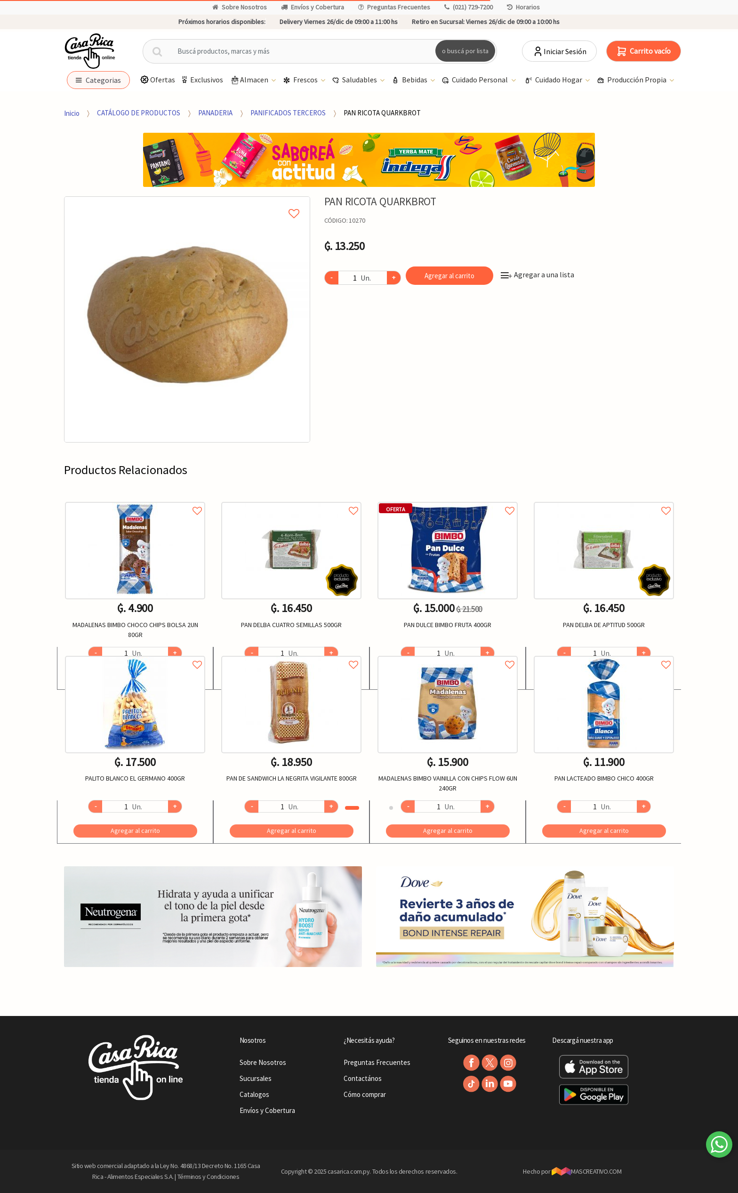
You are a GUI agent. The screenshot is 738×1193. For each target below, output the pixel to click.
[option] (187, 319)
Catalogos (254, 1094)
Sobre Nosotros (239, 7)
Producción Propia (632, 80)
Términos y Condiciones (208, 1176)
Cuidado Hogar (554, 80)
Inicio (72, 112)
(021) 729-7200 (468, 7)
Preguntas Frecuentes (394, 7)
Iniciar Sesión (559, 51)
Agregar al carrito (449, 275)
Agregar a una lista (537, 274)
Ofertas (157, 80)
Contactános (363, 1078)
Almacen (250, 80)
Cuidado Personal (475, 80)
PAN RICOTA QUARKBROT (382, 112)
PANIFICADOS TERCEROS (288, 112)
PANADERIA (215, 112)
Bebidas (410, 80)
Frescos (301, 80)
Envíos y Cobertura (312, 7)
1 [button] (352, 807)
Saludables (355, 80)
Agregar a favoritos (135, 500)
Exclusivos (201, 80)
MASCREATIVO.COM (587, 1171)
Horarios (523, 7)
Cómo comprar (365, 1094)
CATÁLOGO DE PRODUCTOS (138, 112)
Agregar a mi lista (186, 203)
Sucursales (256, 1078)
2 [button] (391, 807)
